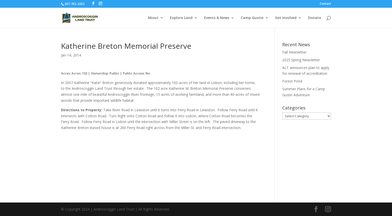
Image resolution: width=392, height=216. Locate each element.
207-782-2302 (74, 4)
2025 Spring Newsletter (301, 60)
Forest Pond (292, 81)
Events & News (216, 18)
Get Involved (285, 18)
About (153, 18)
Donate (314, 18)
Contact (325, 4)
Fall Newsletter (294, 52)
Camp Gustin (252, 18)
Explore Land (181, 18)
